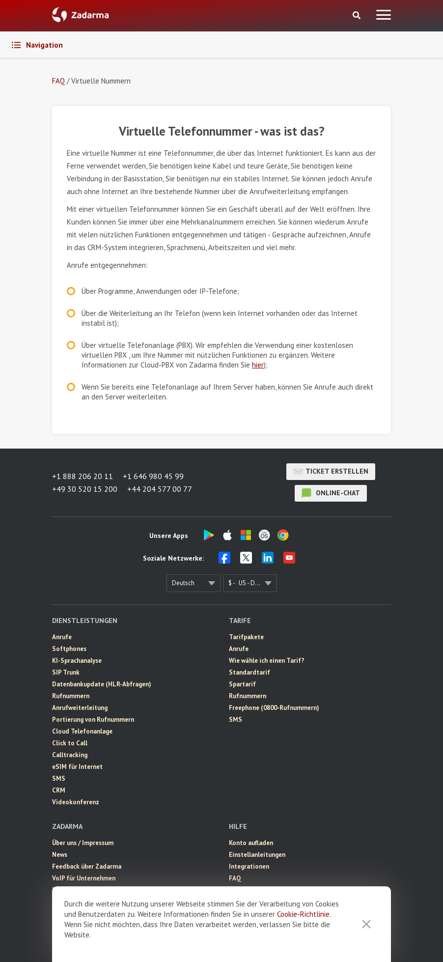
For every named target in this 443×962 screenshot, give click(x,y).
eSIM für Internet (77, 767)
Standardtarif (249, 672)
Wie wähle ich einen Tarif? (267, 660)
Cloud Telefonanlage (82, 731)
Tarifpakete (246, 637)
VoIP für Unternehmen (83, 878)
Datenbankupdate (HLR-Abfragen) (101, 684)
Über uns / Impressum (82, 843)
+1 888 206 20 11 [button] (82, 476)
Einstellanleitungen (257, 854)
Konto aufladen (251, 843)
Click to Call (69, 743)
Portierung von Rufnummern (93, 719)
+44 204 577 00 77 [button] (159, 489)
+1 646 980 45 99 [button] (153, 476)
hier (258, 364)
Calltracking (69, 755)
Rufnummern (70, 696)
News (59, 854)
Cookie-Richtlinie (303, 914)
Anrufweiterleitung (80, 708)
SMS (58, 778)
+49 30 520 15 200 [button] (84, 489)
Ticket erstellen (330, 472)
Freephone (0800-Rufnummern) (274, 708)
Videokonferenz (75, 802)
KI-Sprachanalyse (77, 660)
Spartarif (242, 684)
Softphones (69, 649)
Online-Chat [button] (331, 493)
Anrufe (62, 637)
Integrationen (249, 866)
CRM (58, 790)
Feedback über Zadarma (86, 866)
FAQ (235, 878)
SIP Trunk (66, 672)
